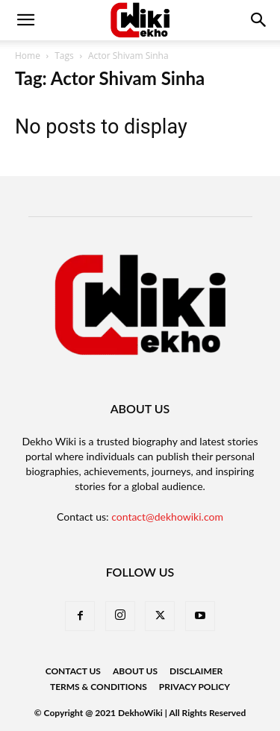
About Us (135, 671)
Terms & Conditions (98, 686)
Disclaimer (196, 671)
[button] (259, 20)
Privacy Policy (194, 686)
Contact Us (73, 671)
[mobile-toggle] (25, 20)
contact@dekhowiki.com (167, 516)
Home (27, 55)
